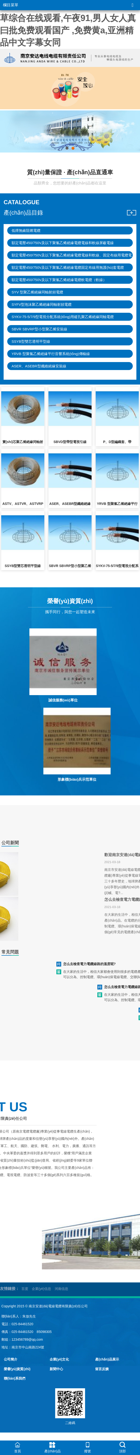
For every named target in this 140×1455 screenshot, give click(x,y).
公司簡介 (10, 1359)
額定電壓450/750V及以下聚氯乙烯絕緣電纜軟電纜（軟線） (59, 280)
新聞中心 (56, 1369)
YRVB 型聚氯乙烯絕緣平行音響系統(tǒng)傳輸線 (51, 354)
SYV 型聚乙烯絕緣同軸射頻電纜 (37, 292)
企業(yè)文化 (59, 1359)
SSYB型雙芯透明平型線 (31, 341)
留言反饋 (102, 1369)
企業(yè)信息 (41, 1289)
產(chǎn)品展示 (107, 1359)
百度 (24, 1289)
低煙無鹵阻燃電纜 (26, 230)
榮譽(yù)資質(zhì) (17, 1369)
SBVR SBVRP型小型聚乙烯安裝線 (39, 329)
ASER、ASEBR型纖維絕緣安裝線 (39, 366)
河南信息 (61, 1289)
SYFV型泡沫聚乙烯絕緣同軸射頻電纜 (42, 304)
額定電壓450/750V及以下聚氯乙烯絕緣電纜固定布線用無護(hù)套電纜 (68, 267)
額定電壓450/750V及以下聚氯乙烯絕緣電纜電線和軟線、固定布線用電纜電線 (72, 256)
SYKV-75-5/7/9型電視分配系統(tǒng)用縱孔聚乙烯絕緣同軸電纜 (63, 317)
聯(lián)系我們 (14, 1378)
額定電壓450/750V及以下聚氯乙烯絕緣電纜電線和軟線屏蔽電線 (63, 243)
